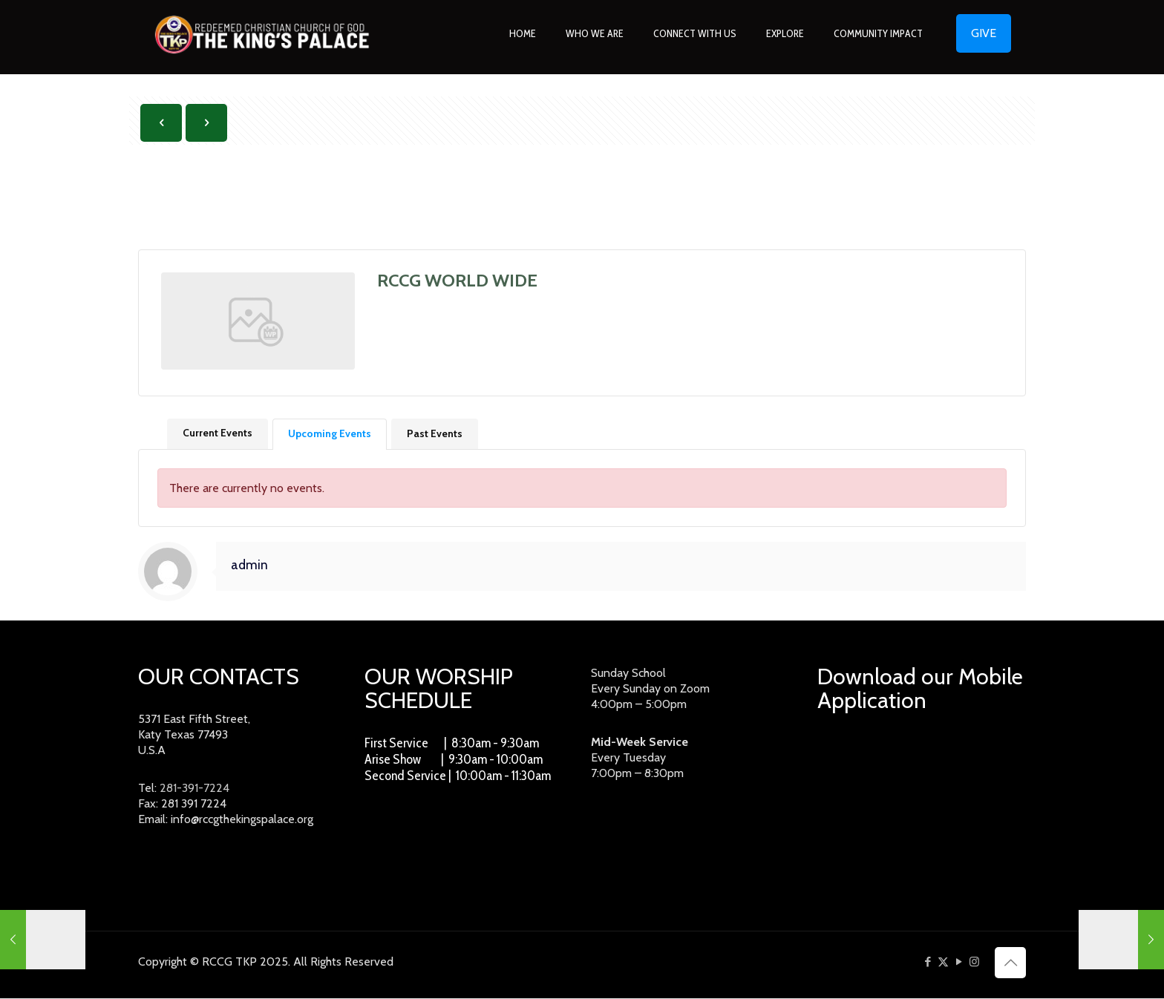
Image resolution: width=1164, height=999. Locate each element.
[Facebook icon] (927, 962)
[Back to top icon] (1010, 963)
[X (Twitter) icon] (943, 962)
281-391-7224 (194, 789)
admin (249, 566)
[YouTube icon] (958, 962)
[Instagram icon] (974, 962)
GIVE (983, 33)
